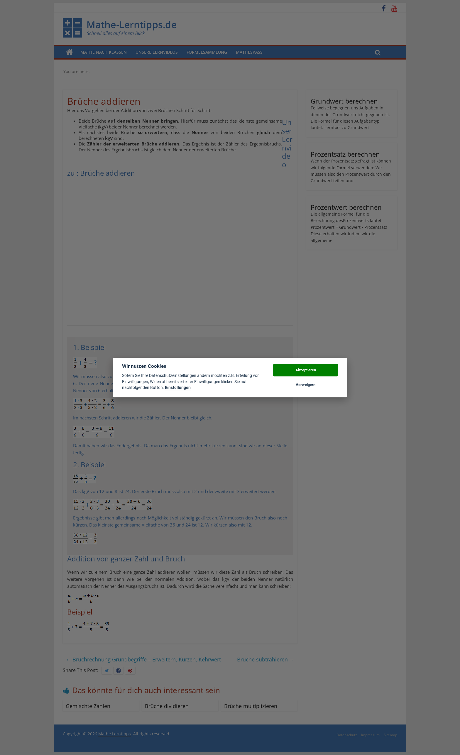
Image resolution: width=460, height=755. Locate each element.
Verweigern (305, 384)
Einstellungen (178, 387)
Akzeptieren (305, 370)
